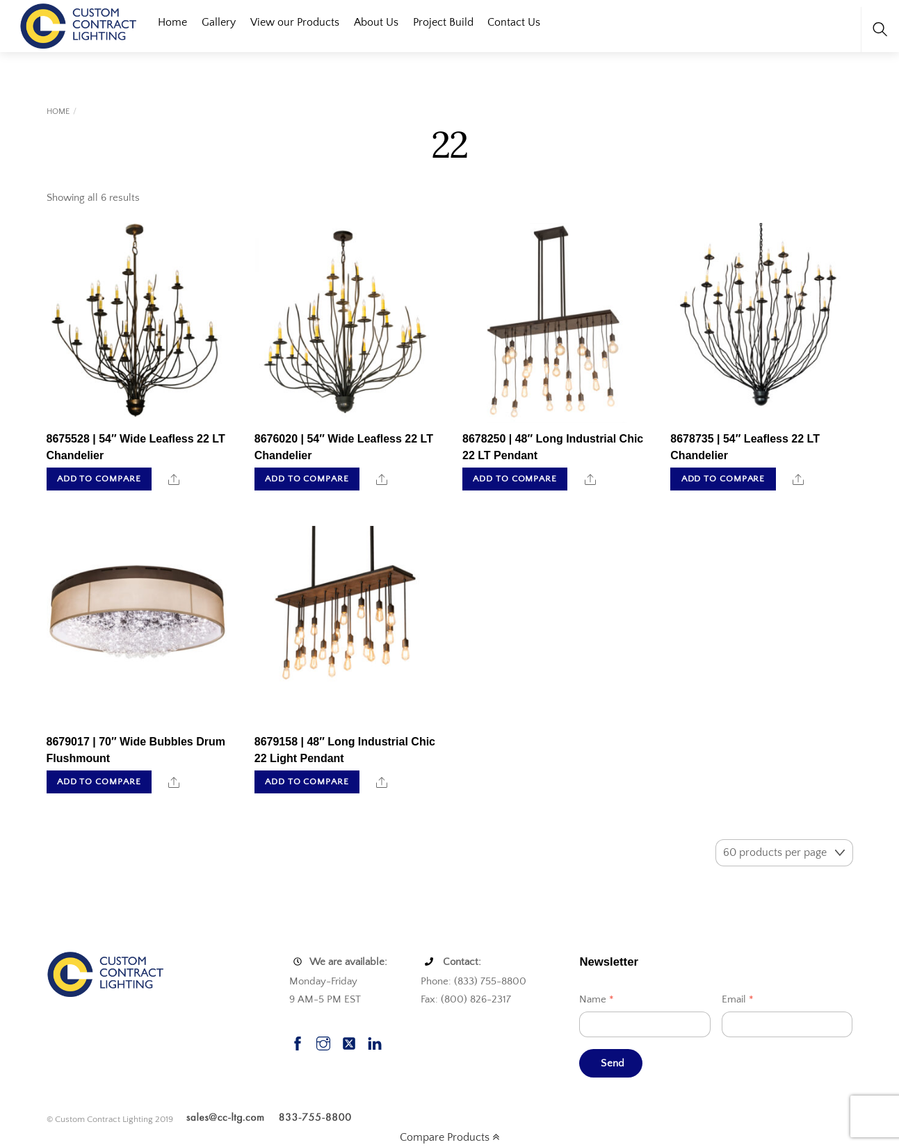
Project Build (443, 22)
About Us (376, 22)
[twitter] (349, 1042)
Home (172, 22)
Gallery (219, 22)
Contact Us (513, 22)
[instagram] (323, 1042)
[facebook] (297, 1042)
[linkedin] (374, 1042)
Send (612, 1063)
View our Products (294, 22)
